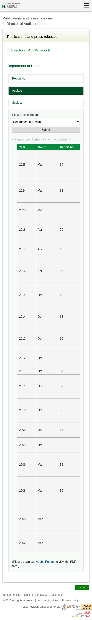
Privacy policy (70, 600)
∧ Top (82, 588)
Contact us (41, 594)
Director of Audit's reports (26, 24)
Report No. (19, 78)
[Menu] (86, 5)
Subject (17, 102)
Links (27, 594)
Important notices (48, 600)
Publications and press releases (28, 18)
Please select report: (25, 114)
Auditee (17, 90)
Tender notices (11, 594)
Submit (46, 129)
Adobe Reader (45, 561)
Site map (56, 594)
